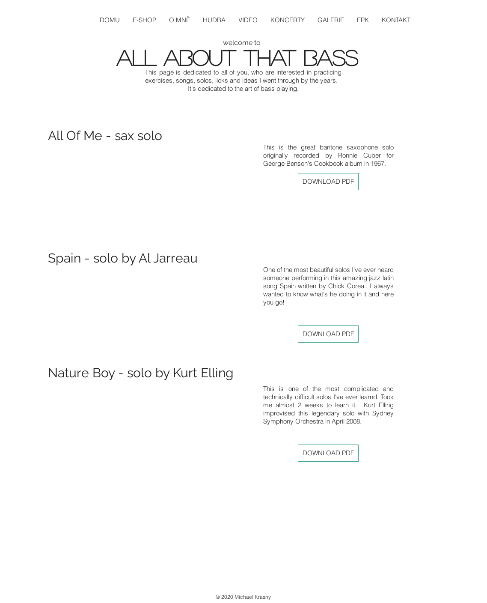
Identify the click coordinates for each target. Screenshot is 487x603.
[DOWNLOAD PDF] (328, 181)
